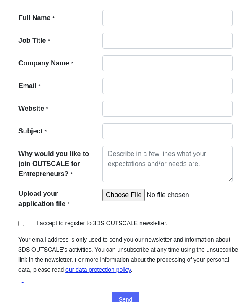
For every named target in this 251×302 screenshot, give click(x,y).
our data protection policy (98, 269)
